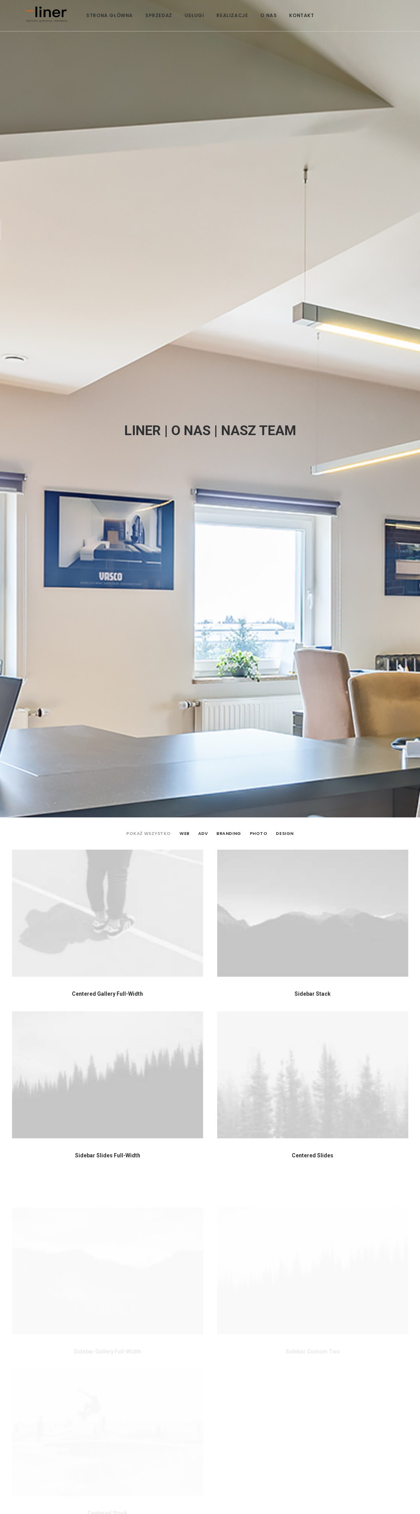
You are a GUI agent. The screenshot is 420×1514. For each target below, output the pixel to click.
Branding (228, 176)
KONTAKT (311, 30)
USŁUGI (204, 30)
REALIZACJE (242, 30)
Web (185, 176)
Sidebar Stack (313, 337)
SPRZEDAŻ (168, 30)
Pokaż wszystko (148, 176)
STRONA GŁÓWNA (119, 30)
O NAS (278, 30)
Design (284, 176)
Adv (203, 176)
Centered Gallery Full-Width (107, 337)
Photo (259, 176)
